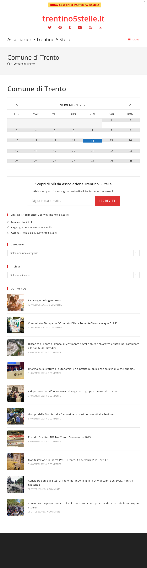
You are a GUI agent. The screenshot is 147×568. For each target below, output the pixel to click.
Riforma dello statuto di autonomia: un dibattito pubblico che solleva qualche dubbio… (81, 369)
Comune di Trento (24, 63)
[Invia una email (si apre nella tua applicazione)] (98, 27)
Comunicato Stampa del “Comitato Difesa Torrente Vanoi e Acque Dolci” (72, 323)
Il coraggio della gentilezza (44, 300)
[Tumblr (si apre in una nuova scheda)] (69, 27)
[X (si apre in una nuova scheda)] (50, 27)
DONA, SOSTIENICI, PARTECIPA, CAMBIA (74, 5)
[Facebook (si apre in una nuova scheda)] (60, 27)
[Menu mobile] (134, 39)
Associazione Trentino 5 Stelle (39, 39)
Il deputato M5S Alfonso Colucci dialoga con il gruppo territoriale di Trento (74, 391)
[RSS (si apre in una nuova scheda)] (90, 27)
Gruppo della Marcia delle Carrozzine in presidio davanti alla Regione (70, 414)
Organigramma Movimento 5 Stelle (31, 227)
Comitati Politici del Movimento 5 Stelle (34, 232)
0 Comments (55, 304)
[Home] (8, 63)
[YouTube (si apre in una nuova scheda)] (79, 27)
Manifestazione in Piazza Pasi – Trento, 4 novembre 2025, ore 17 (68, 460)
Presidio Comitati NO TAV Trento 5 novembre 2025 (59, 437)
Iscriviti (107, 201)
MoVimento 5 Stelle (22, 222)
